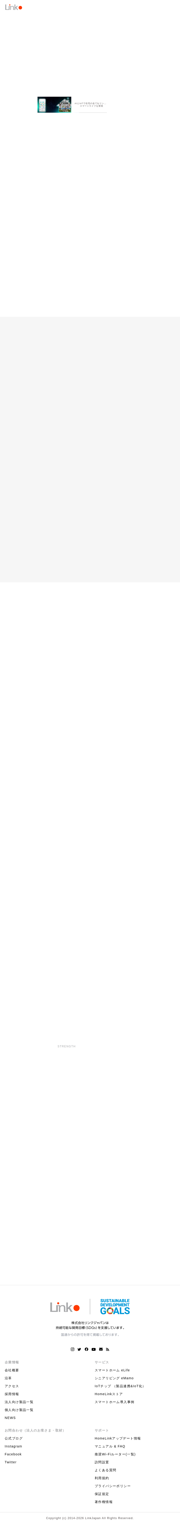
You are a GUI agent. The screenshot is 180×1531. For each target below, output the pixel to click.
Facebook (13, 1456)
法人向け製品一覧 (19, 1404)
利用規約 (102, 1480)
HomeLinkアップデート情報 (118, 1441)
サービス (102, 1364)
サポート (102, 1433)
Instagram (13, 1448)
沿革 (8, 1380)
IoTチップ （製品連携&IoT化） (120, 1388)
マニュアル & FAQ (110, 1448)
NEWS (10, 1420)
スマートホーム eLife (112, 1372)
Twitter (11, 1464)
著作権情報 (104, 1504)
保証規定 (102, 1496)
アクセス (12, 1388)
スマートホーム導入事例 (114, 1404)
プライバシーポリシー (113, 1488)
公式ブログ (14, 1441)
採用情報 (12, 1396)
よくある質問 (105, 1472)
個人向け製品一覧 (19, 1412)
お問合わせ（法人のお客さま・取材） (35, 1433)
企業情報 (12, 1364)
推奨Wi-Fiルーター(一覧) (115, 1456)
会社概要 (12, 1372)
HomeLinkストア (109, 1396)
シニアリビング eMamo (114, 1380)
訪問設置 (102, 1464)
